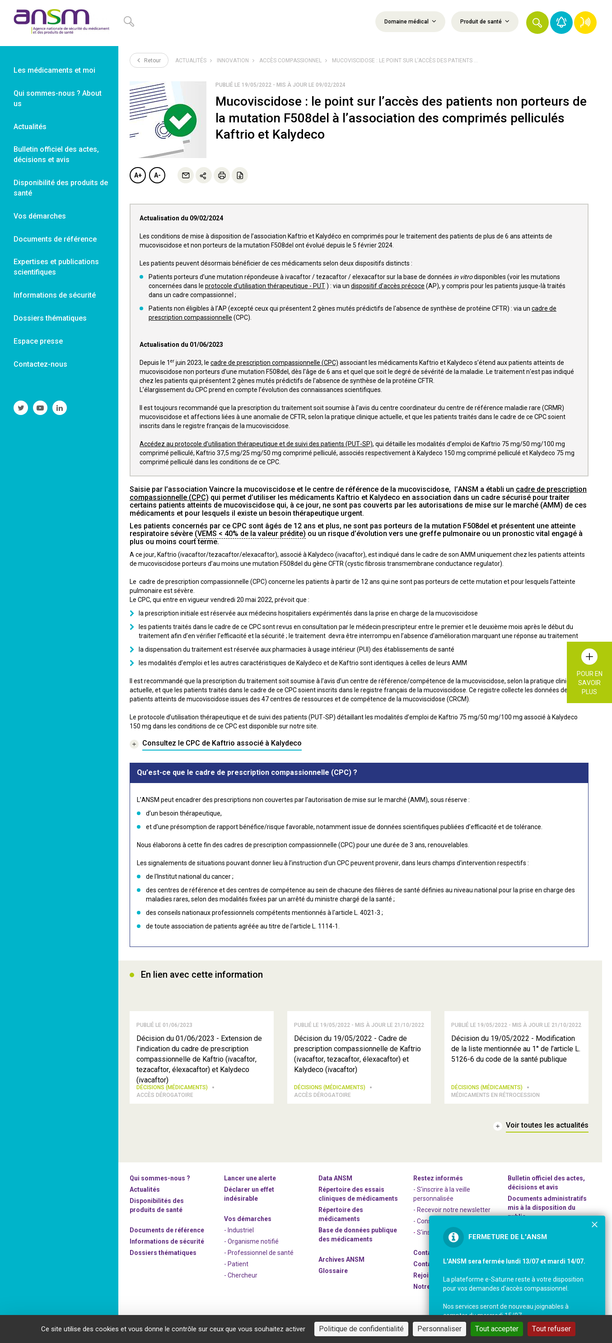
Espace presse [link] (38, 341)
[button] (537, 22)
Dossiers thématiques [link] (50, 318)
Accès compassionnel (290, 60)
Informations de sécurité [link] (55, 295)
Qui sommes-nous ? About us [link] (58, 98)
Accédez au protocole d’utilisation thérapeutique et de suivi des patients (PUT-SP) (256, 444)
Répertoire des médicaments (340, 1214)
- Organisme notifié (251, 1241)
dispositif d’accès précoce (388, 285)
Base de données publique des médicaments (357, 1234)
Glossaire (333, 1270)
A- (157, 175)
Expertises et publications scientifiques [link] (56, 266)
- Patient (236, 1264)
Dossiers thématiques (163, 1252)
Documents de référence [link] (55, 239)
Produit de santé (484, 21)
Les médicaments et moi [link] (54, 70)
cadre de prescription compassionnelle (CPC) (274, 362)
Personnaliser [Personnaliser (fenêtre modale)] (439, 1328)
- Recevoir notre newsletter (452, 1209)
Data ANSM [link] (335, 1178)
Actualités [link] (30, 126)
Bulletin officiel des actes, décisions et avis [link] (56, 154)
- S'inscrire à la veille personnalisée (441, 1194)
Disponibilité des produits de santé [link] (61, 187)
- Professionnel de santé (259, 1252)
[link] (59, 23)
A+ (138, 175)
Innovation (233, 60)
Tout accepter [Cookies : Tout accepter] (497, 1328)
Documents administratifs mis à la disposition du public (547, 1207)
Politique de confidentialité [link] (361, 1328)
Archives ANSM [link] (341, 1259)
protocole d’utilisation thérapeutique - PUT (265, 285)
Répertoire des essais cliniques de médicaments (358, 1194)
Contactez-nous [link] (40, 364)
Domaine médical (410, 21)
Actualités (190, 60)
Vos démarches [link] (40, 216)
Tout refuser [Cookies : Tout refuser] (551, 1328)
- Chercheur (240, 1275)
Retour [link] (149, 60)
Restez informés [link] (438, 1178)
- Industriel (239, 1230)
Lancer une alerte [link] (250, 1178)
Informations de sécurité (167, 1241)
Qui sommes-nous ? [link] (160, 1178)
